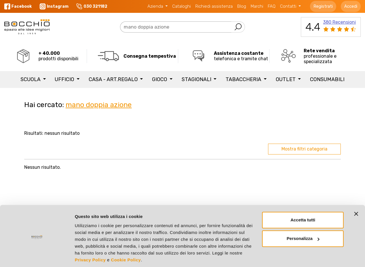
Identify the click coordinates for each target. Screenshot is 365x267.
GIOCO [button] (160, 79)
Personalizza (303, 218)
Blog (241, 6)
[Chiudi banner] (356, 194)
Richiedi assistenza (214, 6)
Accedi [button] (350, 6)
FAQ (271, 6)
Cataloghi (181, 6)
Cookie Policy (126, 240)
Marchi (257, 6)
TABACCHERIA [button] (244, 79)
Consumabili (327, 79)
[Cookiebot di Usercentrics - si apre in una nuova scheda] (37, 256)
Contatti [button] (288, 6)
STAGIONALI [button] (197, 79)
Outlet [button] (286, 79)
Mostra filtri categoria (304, 149)
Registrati (323, 6)
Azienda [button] (155, 6)
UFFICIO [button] (65, 79)
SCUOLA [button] (31, 79)
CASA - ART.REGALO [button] (114, 79)
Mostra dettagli (90, 255)
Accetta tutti (303, 200)
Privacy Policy (90, 240)
